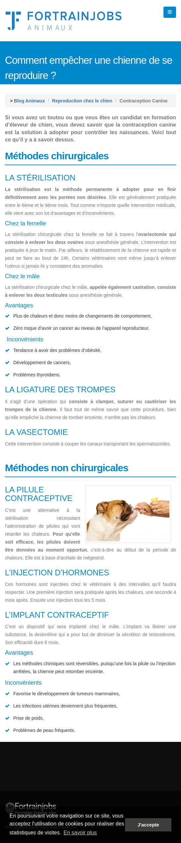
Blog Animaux (29, 100)
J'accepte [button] (148, 824)
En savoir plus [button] (80, 832)
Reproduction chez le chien (82, 100)
